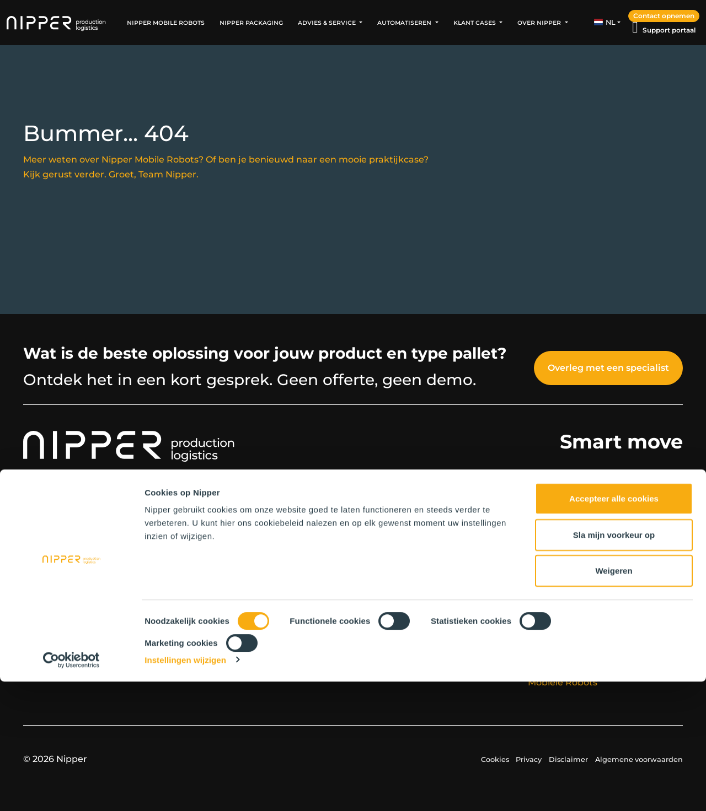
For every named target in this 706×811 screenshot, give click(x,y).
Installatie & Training (573, 560)
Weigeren (613, 700)
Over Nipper (218, 545)
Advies (543, 545)
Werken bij (215, 560)
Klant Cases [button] (475, 22)
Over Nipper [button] (540, 22)
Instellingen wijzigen (185, 789)
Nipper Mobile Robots (166, 22)
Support (546, 575)
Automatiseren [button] (405, 22)
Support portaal (669, 30)
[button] (607, 22)
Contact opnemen (663, 16)
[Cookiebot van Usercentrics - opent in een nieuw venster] (71, 789)
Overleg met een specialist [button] (608, 368)
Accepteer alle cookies (614, 628)
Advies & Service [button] (327, 22)
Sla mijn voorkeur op (614, 664)
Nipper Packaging (251, 22)
